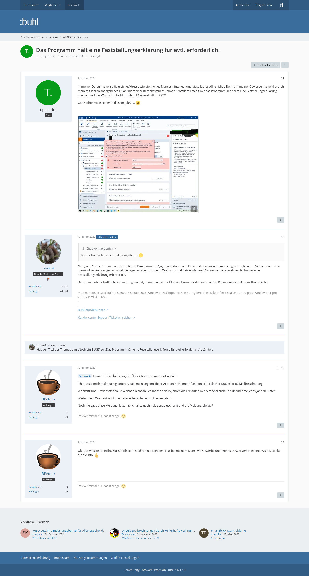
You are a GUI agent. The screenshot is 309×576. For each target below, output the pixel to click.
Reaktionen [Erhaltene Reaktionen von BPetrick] (35, 412)
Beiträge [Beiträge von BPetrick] (33, 417)
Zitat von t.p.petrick (100, 248)
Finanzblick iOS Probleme (228, 530)
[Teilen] (285, 65)
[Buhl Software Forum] (154, 21)
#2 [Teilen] (282, 237)
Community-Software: (155, 570)
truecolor (216, 534)
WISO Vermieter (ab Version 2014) (140, 538)
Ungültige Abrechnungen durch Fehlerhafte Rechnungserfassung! (165, 530)
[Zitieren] (280, 220)
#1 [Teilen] (282, 78)
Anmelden (243, 5)
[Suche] (282, 5)
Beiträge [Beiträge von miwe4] (33, 291)
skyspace (37, 534)
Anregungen (218, 538)
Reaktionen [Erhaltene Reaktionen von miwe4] (35, 286)
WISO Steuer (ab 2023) (44, 538)
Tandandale (128, 534)
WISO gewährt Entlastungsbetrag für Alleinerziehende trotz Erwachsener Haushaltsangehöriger (96, 530)
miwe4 (41, 345)
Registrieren (264, 5)
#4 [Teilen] (282, 442)
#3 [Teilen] (282, 368)
